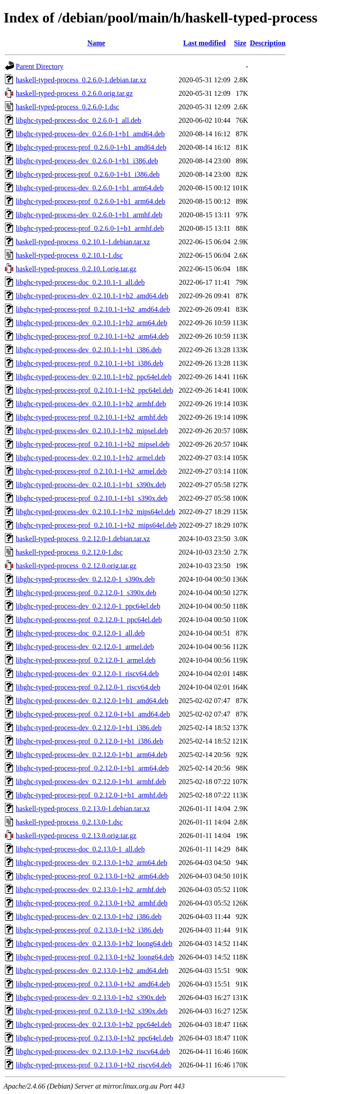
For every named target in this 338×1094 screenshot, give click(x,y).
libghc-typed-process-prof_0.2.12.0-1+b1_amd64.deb (93, 714)
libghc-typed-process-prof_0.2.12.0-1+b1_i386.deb (89, 741)
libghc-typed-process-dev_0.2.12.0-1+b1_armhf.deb (91, 781)
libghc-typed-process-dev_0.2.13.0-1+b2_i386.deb (89, 916)
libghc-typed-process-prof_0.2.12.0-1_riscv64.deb (88, 687)
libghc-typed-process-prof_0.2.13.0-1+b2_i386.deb (89, 930)
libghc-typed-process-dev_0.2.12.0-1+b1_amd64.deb (92, 700)
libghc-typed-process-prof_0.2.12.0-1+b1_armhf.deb (92, 795)
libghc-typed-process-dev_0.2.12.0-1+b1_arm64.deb (91, 754)
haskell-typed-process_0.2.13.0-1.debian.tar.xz (83, 808)
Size (240, 43)
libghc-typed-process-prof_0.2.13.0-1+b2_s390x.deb (92, 1011)
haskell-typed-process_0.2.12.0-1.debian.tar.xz (83, 539)
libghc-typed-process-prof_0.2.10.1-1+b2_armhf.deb (92, 417)
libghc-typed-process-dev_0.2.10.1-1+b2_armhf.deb (91, 404)
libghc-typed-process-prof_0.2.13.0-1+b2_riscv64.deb (94, 1065)
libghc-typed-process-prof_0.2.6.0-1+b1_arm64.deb (90, 201)
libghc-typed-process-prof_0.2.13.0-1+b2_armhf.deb (92, 903)
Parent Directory (39, 66)
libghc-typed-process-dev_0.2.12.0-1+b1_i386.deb (89, 727)
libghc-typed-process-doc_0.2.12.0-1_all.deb (80, 633)
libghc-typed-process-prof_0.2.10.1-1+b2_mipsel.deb (92, 444)
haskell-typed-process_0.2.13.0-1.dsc (69, 822)
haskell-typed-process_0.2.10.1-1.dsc (69, 255)
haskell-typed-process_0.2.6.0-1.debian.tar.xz (81, 80)
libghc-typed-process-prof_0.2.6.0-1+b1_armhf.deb (90, 228)
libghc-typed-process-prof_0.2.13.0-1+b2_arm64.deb (92, 876)
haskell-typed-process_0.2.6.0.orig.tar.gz (74, 93)
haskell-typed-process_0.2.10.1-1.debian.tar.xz (83, 242)
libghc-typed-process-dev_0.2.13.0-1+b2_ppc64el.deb (94, 1024)
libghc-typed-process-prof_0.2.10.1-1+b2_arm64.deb (92, 336)
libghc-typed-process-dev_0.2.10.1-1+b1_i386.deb (89, 350)
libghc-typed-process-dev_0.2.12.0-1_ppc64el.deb (88, 606)
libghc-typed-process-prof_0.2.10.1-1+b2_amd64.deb (93, 309)
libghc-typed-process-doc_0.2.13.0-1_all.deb (80, 849)
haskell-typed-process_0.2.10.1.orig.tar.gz (76, 269)
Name (96, 43)
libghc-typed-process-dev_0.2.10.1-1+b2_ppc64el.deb (94, 377)
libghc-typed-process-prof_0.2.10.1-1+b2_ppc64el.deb (94, 390)
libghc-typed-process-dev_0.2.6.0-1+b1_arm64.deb (90, 188)
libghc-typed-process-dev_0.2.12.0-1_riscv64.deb (87, 673)
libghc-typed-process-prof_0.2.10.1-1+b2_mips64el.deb (96, 525)
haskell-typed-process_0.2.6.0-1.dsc (67, 107)
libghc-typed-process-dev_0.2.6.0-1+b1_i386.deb (87, 161)
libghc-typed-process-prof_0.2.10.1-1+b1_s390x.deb (92, 498)
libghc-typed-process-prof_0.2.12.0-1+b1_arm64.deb (92, 768)
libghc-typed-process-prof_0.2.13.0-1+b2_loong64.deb (95, 957)
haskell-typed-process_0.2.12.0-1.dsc (69, 552)
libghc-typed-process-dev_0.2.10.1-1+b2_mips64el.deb (95, 512)
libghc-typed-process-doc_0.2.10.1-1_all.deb (80, 282)
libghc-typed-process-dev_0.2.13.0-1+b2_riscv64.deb (93, 1051)
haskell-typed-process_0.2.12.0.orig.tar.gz (76, 565)
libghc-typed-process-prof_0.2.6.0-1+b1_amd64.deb (91, 147)
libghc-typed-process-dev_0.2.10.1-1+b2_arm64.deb (91, 323)
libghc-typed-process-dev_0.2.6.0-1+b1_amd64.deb (90, 134)
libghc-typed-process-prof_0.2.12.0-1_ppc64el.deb (89, 619)
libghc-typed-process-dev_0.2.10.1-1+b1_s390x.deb (91, 485)
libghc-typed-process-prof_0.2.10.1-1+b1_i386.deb (89, 363)
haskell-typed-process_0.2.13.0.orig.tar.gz (76, 835)
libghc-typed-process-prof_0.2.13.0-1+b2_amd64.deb (93, 984)
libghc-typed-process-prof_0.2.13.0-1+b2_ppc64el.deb (94, 1038)
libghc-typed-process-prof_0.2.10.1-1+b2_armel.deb (91, 471)
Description (267, 43)
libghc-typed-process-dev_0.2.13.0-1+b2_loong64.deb (94, 943)
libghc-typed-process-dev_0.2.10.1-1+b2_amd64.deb (92, 296)
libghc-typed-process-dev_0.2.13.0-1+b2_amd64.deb (92, 970)
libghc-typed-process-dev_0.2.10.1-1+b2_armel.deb (90, 458)
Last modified (204, 43)
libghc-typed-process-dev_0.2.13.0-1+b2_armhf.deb (91, 889)
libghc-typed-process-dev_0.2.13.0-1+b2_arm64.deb (91, 862)
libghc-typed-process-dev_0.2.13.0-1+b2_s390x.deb (91, 997)
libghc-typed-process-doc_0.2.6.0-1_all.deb (78, 120)
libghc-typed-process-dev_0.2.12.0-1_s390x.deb (85, 579)
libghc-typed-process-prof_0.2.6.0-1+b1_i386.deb (88, 174)
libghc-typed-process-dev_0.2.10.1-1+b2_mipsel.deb (92, 431)
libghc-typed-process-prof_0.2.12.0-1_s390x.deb (86, 592)
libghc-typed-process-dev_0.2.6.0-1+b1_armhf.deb (89, 215)
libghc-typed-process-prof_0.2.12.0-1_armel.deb (86, 660)
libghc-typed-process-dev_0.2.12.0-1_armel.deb (85, 646)
